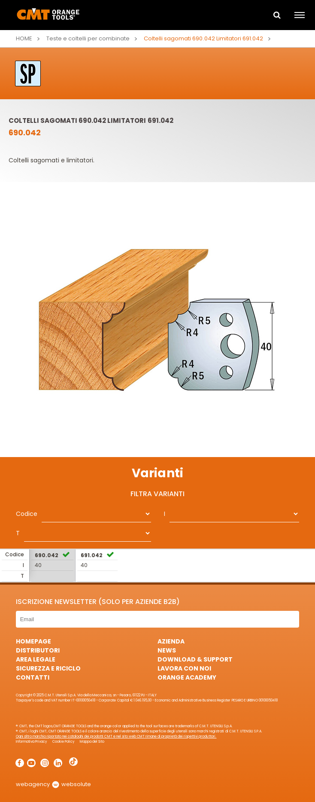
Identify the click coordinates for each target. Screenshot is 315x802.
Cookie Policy (63, 741)
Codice (26, 513)
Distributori (38, 650)
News (167, 650)
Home (24, 38)
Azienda (171, 641)
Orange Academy (187, 677)
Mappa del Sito (92, 741)
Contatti (32, 677)
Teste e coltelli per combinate (88, 38)
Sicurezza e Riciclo (48, 668)
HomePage (33, 641)
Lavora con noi (184, 668)
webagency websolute (53, 784)
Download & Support (195, 659)
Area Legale (35, 659)
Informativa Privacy (31, 741)
